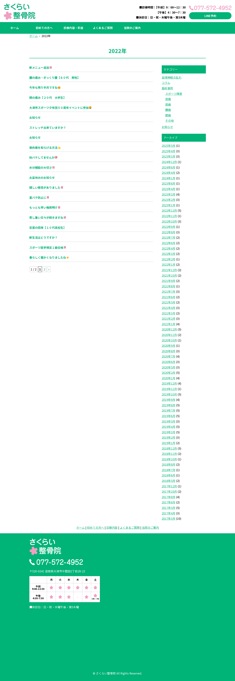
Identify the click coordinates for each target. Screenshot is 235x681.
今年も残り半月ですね (45, 87)
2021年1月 (168, 324)
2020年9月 (168, 345)
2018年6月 (168, 475)
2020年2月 (168, 372)
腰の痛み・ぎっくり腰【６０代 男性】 (54, 77)
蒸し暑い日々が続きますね (47, 217)
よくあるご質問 (103, 28)
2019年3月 (168, 432)
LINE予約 (210, 16)
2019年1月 (168, 443)
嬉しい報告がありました (46, 187)
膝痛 (168, 115)
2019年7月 (168, 410)
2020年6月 (168, 362)
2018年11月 (169, 454)
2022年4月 (168, 248)
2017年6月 (168, 502)
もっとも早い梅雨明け (45, 207)
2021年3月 (168, 313)
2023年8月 (168, 183)
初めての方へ (44, 28)
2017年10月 (169, 491)
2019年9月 (168, 399)
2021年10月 (169, 275)
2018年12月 (169, 448)
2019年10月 (169, 394)
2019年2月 (168, 437)
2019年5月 (168, 421)
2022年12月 (169, 210)
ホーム (14, 28)
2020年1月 (168, 378)
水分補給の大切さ (42, 167)
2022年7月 (168, 237)
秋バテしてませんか (43, 157)
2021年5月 (168, 302)
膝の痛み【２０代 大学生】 (47, 97)
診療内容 (112, 527)
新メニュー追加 (40, 67)
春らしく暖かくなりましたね (49, 257)
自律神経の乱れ (172, 77)
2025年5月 (168, 145)
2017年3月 (168, 518)
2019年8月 (168, 405)
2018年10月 (169, 459)
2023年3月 (168, 194)
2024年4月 (168, 172)
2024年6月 (168, 167)
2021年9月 (168, 281)
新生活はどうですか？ (43, 237)
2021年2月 (168, 318)
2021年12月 (169, 270)
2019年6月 (168, 416)
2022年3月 (168, 254)
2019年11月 (169, 389)
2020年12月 (169, 329)
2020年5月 (168, 367)
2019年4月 (168, 426)
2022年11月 (169, 216)
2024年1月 (168, 178)
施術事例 (167, 88)
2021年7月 (168, 291)
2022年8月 (168, 232)
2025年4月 (168, 151)
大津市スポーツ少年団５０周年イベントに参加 (60, 107)
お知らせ (35, 117)
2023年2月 (168, 199)
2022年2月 (168, 259)
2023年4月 (168, 189)
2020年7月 (168, 356)
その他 (169, 120)
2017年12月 (169, 486)
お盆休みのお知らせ (42, 177)
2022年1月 (168, 264)
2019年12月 (169, 383)
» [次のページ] (48, 269)
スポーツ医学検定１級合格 (47, 247)
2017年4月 (168, 513)
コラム (166, 83)
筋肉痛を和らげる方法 (45, 147)
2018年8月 (168, 464)
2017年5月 (168, 508)
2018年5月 (168, 481)
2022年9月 (168, 227)
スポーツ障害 (173, 94)
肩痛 (168, 104)
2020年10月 (169, 340)
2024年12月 (169, 162)
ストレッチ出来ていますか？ (47, 127)
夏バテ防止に (39, 197)
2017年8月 (168, 497)
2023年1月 (168, 205)
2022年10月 (169, 221)
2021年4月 (168, 308)
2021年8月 (168, 286)
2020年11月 (169, 335)
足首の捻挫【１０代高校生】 (47, 227)
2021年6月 (168, 297)
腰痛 (168, 110)
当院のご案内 (132, 28)
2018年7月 (168, 470)
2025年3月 (168, 156)
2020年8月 (168, 351)
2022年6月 (168, 243)
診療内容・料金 (73, 28)
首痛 (168, 99)
